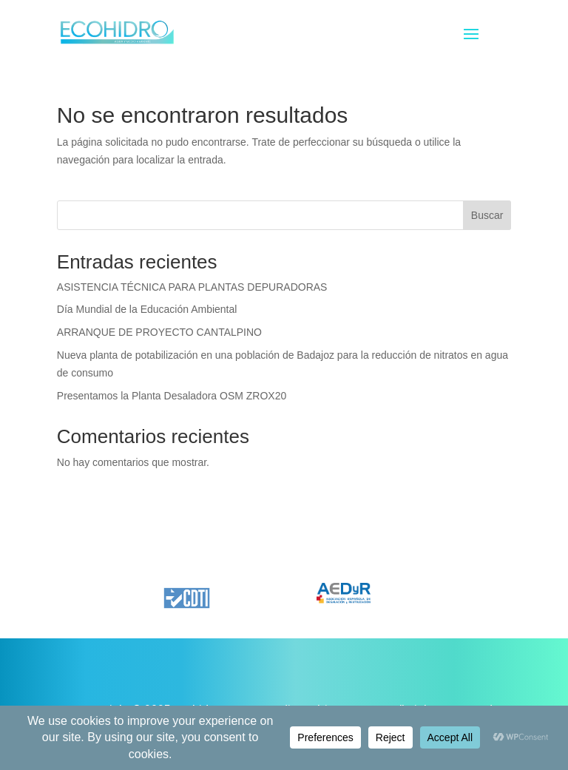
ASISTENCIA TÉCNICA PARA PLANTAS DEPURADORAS (192, 287)
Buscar (487, 215)
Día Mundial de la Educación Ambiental (147, 309)
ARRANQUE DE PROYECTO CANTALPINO (159, 332)
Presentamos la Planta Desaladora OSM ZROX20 (171, 396)
